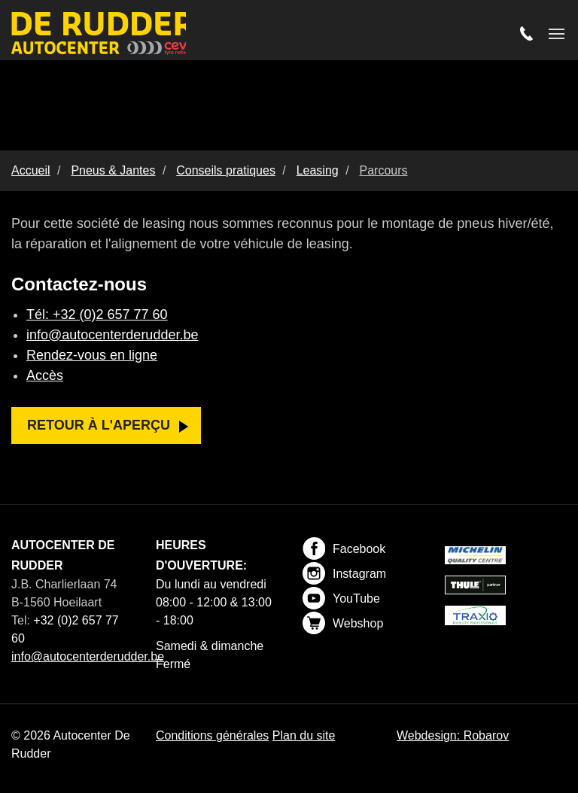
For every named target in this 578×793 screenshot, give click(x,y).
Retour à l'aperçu (98, 425)
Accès (44, 375)
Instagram (344, 573)
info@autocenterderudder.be (112, 334)
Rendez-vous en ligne (91, 355)
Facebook (344, 548)
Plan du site (304, 735)
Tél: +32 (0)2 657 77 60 (97, 314)
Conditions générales (212, 735)
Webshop (343, 623)
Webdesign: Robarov (453, 735)
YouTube (341, 598)
